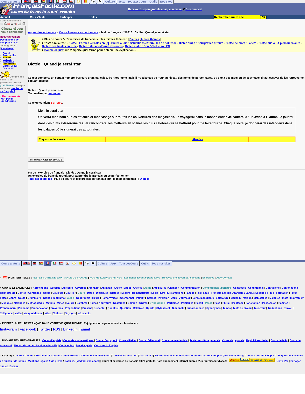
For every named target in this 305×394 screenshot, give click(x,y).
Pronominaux (8, 308)
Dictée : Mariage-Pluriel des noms (101, 46)
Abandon (197, 139)
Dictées (134, 39)
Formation (282, 292)
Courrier (70, 292)
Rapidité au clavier (257, 340)
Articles (137, 287)
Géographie (83, 297)
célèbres (162, 123)
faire (208, 123)
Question (125, 308)
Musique (6, 302)
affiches (83, 117)
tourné (217, 123)
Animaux (106, 287)
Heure (95, 297)
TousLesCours (128, 263)
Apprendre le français (42, 32)
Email (85, 329)
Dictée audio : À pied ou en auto (279, 43)
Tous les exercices (40, 178)
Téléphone (6, 313)
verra (47, 117)
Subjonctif (178, 308)
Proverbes (56, 308)
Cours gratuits (10, 263)
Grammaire (34, 297)
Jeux (113, 263)
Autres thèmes (150, 39)
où (58, 129)
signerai (70, 129)
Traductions (275, 308)
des (154, 117)
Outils (145, 263)
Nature (70, 302)
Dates (90, 292)
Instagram (8, 329)
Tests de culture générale (205, 340)
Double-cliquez (54, 50)
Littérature (222, 297)
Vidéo (18, 313)
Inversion (163, 297)
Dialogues (102, 292)
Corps (46, 292)
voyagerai (187, 117)
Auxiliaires (159, 287)
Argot (127, 287)
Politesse (237, 302)
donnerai (255, 123)
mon (55, 117)
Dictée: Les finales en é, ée (59, 46)
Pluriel (226, 302)
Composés (239, 287)
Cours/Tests (38, 17)
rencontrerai (98, 123)
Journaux (185, 297)
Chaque (229, 123)
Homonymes (109, 297)
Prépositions (72, 308)
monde (212, 117)
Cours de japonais (233, 340)
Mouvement (297, 297)
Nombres (81, 302)
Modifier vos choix (88, 361)
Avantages (7, 48)
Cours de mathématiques (78, 340)
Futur (293, 292)
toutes (122, 117)
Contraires (34, 292)
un (252, 117)
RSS (56, 329)
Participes (173, 302)
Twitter (44, 329)
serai (53, 110)
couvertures (142, 117)
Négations (119, 302)
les (75, 117)
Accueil (5, 17)
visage (106, 117)
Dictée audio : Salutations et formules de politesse (143, 43)
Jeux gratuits (7, 99)
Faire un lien (8, 68)
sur (69, 117)
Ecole (154, 292)
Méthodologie (35, 302)
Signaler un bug (10, 66)
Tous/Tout (260, 308)
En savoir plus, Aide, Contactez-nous (57, 355)
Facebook (28, 329)
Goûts (21, 297)
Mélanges (19, 302)
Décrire (125, 292)
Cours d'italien (128, 340)
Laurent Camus (24, 355)
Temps (227, 308)
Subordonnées (195, 308)
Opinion (132, 302)
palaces (49, 129)
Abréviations (40, 287)
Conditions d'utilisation (96, 355)
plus (152, 123)
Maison (247, 297)
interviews (276, 123)
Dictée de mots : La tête (241, 43)
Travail (288, 308)
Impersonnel (126, 297)
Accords (55, 287)
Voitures (58, 313)
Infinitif (140, 297)
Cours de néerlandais (175, 340)
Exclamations (175, 292)
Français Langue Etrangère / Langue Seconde (238, 292)
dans (199, 117)
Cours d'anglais (51, 340)
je (47, 110)
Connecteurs (7, 292)
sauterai (238, 117)
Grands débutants (54, 297)
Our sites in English (106, 345)
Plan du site (8, 62)
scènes (137, 123)
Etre (162, 292)
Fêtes (3, 297)
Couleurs (58, 292)
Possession (269, 302)
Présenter (99, 308)
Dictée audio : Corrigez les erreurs (201, 43)
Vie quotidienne (33, 313)
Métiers (50, 302)
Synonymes (213, 308)
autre (273, 117)
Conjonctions (290, 287)
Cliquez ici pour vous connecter (12, 30)
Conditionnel (256, 287)
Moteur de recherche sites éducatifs (35, 345)
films (56, 123)
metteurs (120, 123)
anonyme (54, 93)
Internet (151, 297)
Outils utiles (66, 345)
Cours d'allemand (149, 340)
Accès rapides (9, 55)
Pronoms (23, 308)
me (202, 123)
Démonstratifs (140, 292)
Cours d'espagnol (106, 340)
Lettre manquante (203, 297)
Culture (102, 263)
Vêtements (84, 313)
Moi (41, 110)
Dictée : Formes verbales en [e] (89, 43)
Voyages (70, 313)
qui (171, 123)
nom (62, 117)
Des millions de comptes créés (10, 39)
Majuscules (260, 297)
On (40, 117)
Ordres (143, 302)
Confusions (273, 287)
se (176, 123)
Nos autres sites (8, 101)
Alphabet (94, 287)
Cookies (69, 361)
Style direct (163, 308)
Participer (66, 17)
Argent (118, 287)
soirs (240, 123)
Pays (217, 302)
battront (185, 123)
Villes (48, 313)
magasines (166, 117)
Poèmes (283, 302)
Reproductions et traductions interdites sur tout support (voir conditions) (199, 355)
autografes (91, 129)
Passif (199, 302)
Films (270, 292)
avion (258, 117)
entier (222, 117)
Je (177, 117)
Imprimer (7, 57)
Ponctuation (252, 302)
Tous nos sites (161, 263)
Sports (150, 308)
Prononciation (39, 308)
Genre (12, 297)
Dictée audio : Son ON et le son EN (147, 46)
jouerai (288, 117)
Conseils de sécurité (124, 355)
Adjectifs (67, 287)
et (91, 117)
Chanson (173, 287)
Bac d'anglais (84, 345)
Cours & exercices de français (78, 32)
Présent (87, 308)
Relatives (138, 308)
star (60, 110)
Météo (60, 302)
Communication (190, 287)
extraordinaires (72, 123)
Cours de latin (279, 340)
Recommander (9, 64)
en (129, 123)
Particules (187, 302)
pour (195, 123)
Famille (190, 292)
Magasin (236, 297)
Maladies (274, 297)
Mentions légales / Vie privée (45, 361)
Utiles (93, 17)
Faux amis (202, 292)
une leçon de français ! (11, 90)
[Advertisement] (166, 217)
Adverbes (80, 287)
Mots (285, 297)
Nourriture (105, 302)
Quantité (113, 308)
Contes (22, 292)
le (205, 117)
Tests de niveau (242, 308)
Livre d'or (7, 59)
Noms (93, 302)
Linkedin (70, 329)
